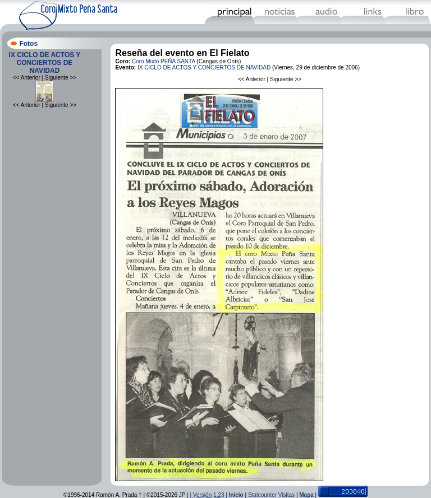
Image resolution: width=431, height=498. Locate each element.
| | (209, 495)
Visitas (286, 495)
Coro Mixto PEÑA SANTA (163, 61)
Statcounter (262, 495)
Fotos (28, 44)
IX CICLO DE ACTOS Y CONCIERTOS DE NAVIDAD (45, 63)
